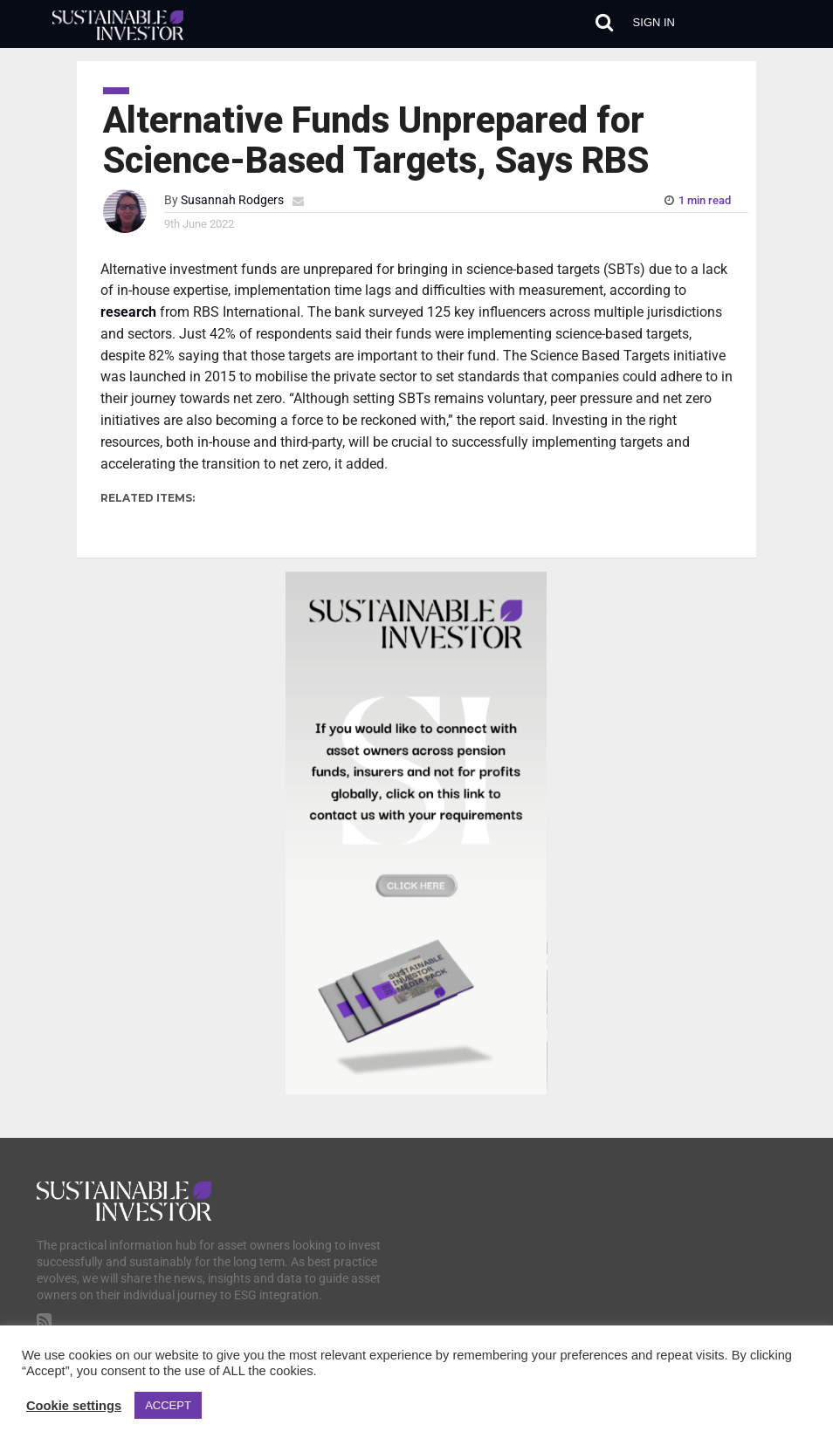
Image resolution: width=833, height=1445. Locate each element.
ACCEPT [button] (168, 1405)
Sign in (654, 22)
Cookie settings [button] (73, 1406)
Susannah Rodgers (232, 200)
